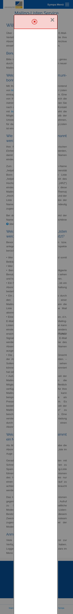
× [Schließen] (52, 5)
